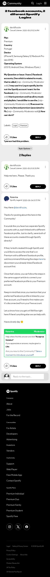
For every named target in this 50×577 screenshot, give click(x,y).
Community (12, 3)
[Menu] (45, 3)
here (41, 259)
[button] (45, 29)
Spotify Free (12, 516)
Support (10, 463)
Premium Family (13, 504)
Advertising (11, 439)
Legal (8, 546)
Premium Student (14, 510)
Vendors (10, 450)
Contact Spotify (13, 480)
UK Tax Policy (10, 567)
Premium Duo (12, 499)
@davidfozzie (20, 207)
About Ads (23, 555)
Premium (23, 125)
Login (15, 125)
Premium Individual (15, 493)
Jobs (8, 409)
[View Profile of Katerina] (14, 197)
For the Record (13, 415)
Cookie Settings (12, 555)
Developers (11, 433)
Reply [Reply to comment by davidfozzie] (38, 137)
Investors (10, 445)
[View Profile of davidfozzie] (15, 27)
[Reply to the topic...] (27, 376)
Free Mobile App (14, 474)
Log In (39, 3)
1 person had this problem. (16, 141)
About (9, 403)
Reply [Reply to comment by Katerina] (38, 366)
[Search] (33, 3)
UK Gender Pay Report (14, 572)
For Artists (11, 428)
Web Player (11, 469)
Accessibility (10, 559)
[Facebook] (26, 527)
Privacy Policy (10, 550)
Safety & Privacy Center (20, 546)
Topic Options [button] (24, 148)
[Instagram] (9, 527)
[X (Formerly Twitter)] (18, 527)
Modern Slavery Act (12, 563)
